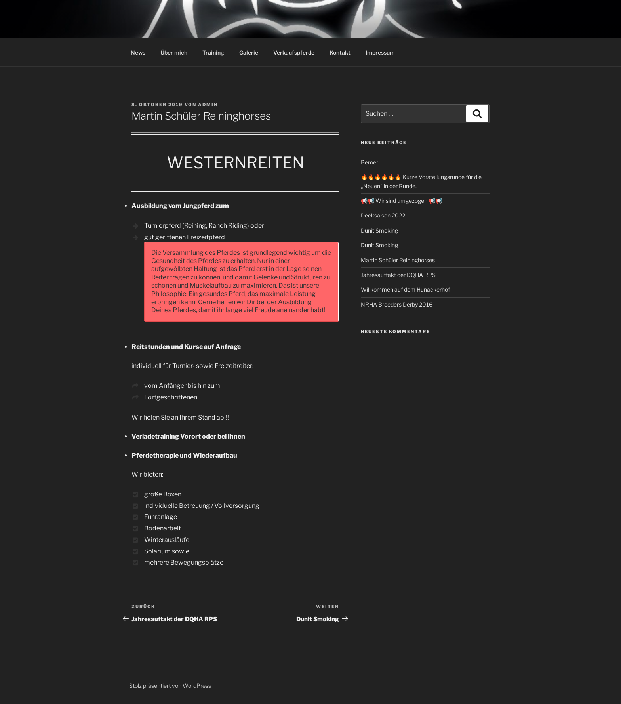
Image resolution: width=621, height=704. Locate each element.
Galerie (248, 52)
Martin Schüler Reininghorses (398, 260)
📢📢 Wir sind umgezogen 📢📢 (401, 200)
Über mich (173, 52)
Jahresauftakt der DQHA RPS (398, 274)
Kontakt (340, 52)
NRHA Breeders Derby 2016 (396, 304)
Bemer (369, 162)
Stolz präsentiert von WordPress (170, 685)
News (138, 52)
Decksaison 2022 (383, 215)
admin (208, 104)
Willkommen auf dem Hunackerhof (405, 289)
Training (213, 52)
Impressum (380, 52)
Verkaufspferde (293, 52)
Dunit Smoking (379, 230)
